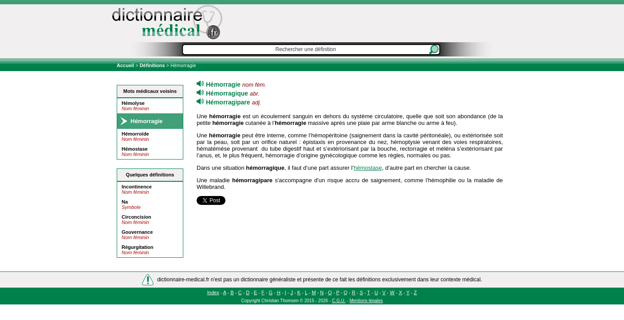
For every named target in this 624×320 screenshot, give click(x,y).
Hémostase (135, 149)
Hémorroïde (135, 133)
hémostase (368, 167)
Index (213, 292)
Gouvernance (137, 232)
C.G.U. (339, 300)
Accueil (126, 65)
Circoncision (136, 217)
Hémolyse (133, 103)
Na (125, 201)
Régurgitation (138, 247)
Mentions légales (366, 300)
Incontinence (137, 186)
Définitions (152, 65)
